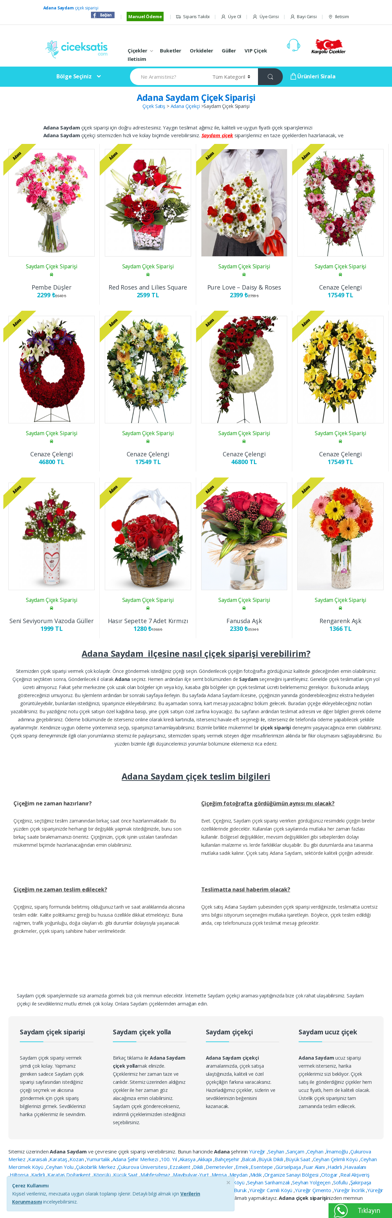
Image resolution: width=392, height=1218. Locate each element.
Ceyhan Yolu (60, 1167)
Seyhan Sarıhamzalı (269, 1182)
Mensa (220, 1174)
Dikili (198, 1167)
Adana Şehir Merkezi (136, 1159)
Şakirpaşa (361, 1182)
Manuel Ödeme (145, 16)
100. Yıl (169, 1159)
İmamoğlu (337, 1151)
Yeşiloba (142, 1190)
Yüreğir (258, 1151)
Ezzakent (181, 1167)
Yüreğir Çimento (314, 1190)
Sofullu (341, 1182)
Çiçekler (137, 50)
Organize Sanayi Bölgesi (292, 1174)
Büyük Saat (298, 1159)
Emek (242, 1167)
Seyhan (277, 1151)
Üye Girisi (265, 16)
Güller (229, 50)
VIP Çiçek (256, 50)
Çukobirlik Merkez (96, 1167)
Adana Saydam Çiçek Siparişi (196, 97)
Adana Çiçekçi (185, 106)
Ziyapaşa (153, 1197)
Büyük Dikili (271, 1159)
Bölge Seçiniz (73, 76)
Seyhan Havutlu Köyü (221, 1182)
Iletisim (338, 16)
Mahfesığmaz (156, 1174)
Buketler (170, 50)
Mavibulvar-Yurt (191, 1174)
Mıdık (256, 1174)
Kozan (77, 1159)
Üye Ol (231, 16)
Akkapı (205, 1159)
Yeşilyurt (164, 1190)
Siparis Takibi (193, 16)
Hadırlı (335, 1167)
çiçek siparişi (70, 8)
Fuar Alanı (314, 1167)
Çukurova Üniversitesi (143, 1167)
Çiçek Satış (153, 106)
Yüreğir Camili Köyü (271, 1190)
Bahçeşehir (228, 1159)
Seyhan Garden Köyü (171, 1182)
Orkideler (201, 50)
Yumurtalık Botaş (195, 1190)
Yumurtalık (98, 1159)
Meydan (239, 1174)
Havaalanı (355, 1167)
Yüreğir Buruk (232, 1190)
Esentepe (262, 1167)
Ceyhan (316, 1151)
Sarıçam (296, 1151)
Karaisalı (38, 1159)
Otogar (330, 1174)
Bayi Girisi (303, 16)
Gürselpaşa (288, 1167)
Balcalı (249, 1159)
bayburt (175, 1197)
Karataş (58, 1159)
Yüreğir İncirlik (350, 1190)
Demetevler (220, 1167)
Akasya (188, 1159)
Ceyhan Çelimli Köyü (336, 1159)
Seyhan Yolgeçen (312, 1182)
